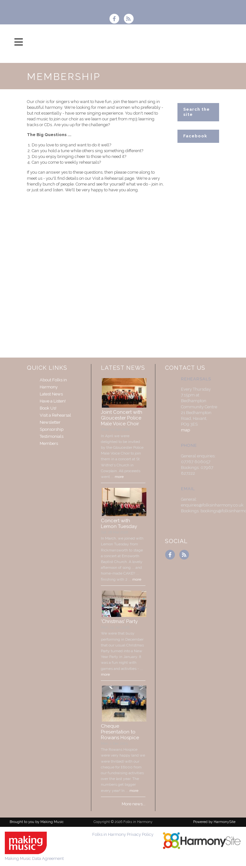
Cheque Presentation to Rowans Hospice (120, 731)
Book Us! (48, 408)
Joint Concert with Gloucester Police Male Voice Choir (121, 418)
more (119, 476)
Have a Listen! (53, 401)
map (185, 430)
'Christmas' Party (119, 621)
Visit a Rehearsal (55, 415)
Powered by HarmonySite (214, 822)
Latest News (51, 394)
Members (49, 443)
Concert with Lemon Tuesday (119, 523)
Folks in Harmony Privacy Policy (122, 834)
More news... (133, 803)
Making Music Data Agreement (34, 858)
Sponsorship (51, 429)
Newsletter (50, 422)
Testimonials (51, 436)
